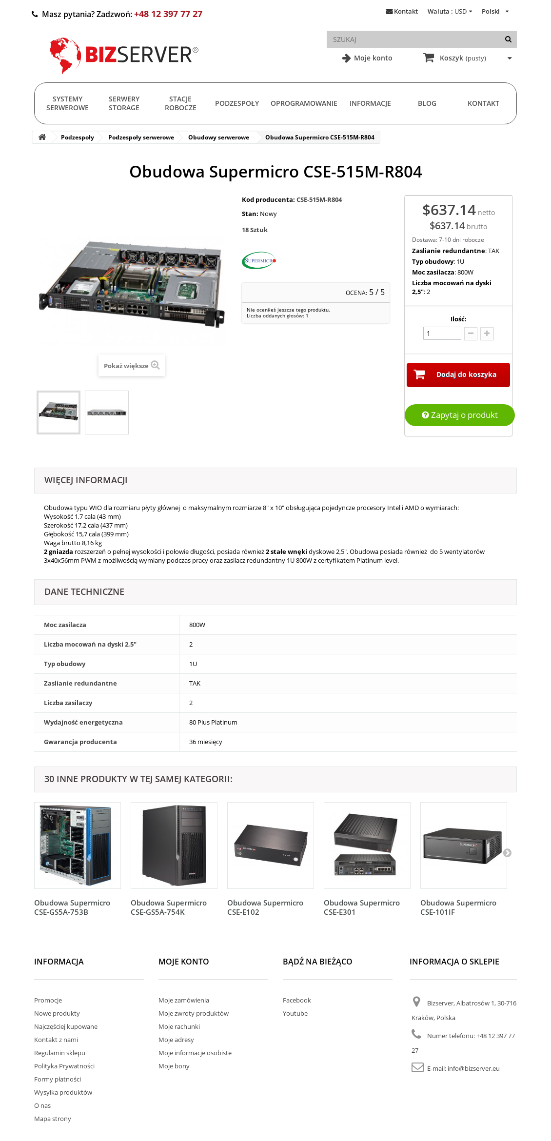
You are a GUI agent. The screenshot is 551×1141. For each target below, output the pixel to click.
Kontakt (406, 11)
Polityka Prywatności (64, 1066)
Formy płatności (57, 1079)
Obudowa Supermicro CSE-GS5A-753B (72, 907)
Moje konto (372, 57)
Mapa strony (52, 1118)
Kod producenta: (268, 199)
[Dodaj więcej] (486, 333)
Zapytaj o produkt (460, 414)
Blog (427, 103)
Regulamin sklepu (59, 1052)
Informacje (370, 103)
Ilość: (459, 319)
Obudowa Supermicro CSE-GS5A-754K (169, 907)
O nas (42, 1105)
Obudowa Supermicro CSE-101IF (458, 907)
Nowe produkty (57, 1013)
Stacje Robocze (181, 103)
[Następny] (507, 852)
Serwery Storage (124, 103)
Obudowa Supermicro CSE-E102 (265, 907)
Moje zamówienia (183, 1000)
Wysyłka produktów (63, 1092)
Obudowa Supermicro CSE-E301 (362, 907)
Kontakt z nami (56, 1039)
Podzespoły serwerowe (141, 137)
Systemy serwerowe (67, 103)
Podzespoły (237, 103)
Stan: (250, 213)
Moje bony (174, 1066)
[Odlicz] (470, 333)
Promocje (48, 1000)
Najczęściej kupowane (66, 1026)
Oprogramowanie (304, 103)
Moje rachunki (179, 1026)
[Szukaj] (508, 39)
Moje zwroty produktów (193, 1013)
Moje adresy (176, 1039)
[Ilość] (442, 333)
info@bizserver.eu (474, 1068)
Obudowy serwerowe (218, 137)
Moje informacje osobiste (195, 1052)
